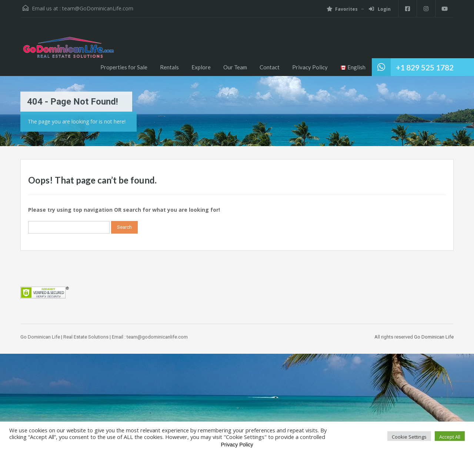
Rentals (169, 67)
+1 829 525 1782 (425, 67)
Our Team (235, 67)
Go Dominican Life (434, 337)
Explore (201, 67)
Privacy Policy (310, 67)
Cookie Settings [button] (409, 436)
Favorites (342, 9)
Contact (270, 67)
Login (380, 9)
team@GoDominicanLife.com (97, 8)
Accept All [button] (449, 436)
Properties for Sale (123, 67)
